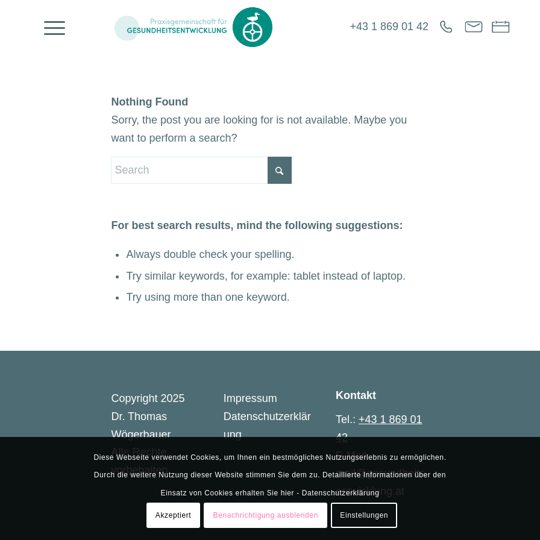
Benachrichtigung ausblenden (265, 515)
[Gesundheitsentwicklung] (193, 27)
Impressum (250, 398)
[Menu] (48, 27)
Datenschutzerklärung (341, 493)
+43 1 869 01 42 (389, 26)
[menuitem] (48, 27)
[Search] (201, 170)
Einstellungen (364, 515)
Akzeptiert (173, 515)
